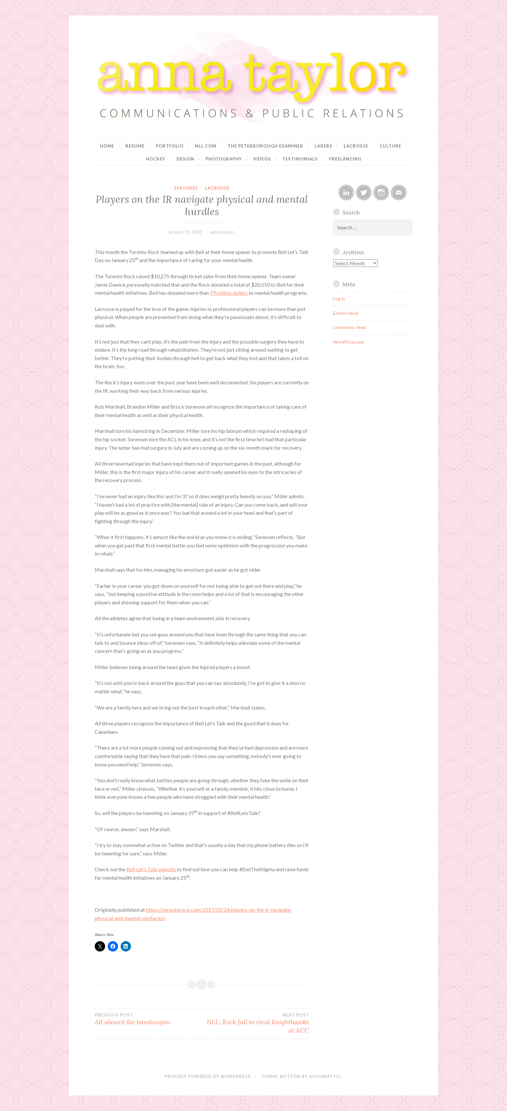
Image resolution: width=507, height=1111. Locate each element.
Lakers (323, 145)
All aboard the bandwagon (148, 1019)
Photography (224, 158)
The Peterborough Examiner (265, 145)
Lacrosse (356, 145)
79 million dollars (229, 293)
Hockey (155, 158)
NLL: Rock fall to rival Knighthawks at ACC (255, 1023)
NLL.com (205, 145)
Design (185, 158)
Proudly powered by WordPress (208, 1076)
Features (186, 188)
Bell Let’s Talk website (151, 869)
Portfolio (170, 145)
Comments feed (349, 327)
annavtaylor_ (223, 232)
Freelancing (345, 158)
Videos (262, 158)
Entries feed (345, 313)
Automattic (325, 1076)
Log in (339, 298)
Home (107, 145)
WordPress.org (348, 342)
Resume (135, 145)
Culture (390, 145)
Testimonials (300, 158)
